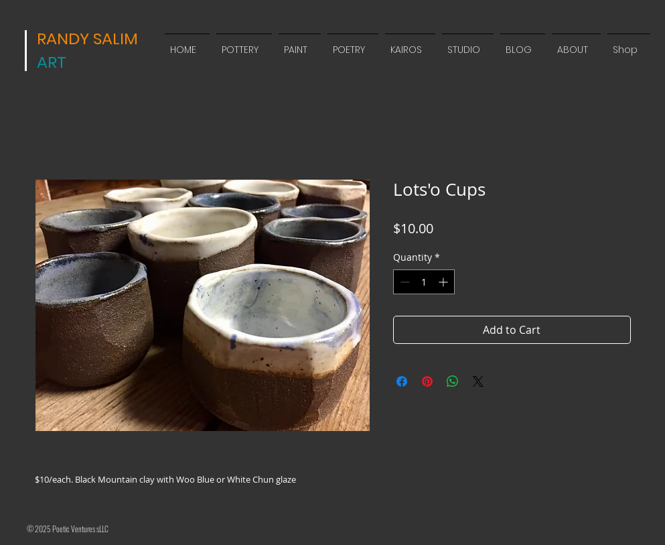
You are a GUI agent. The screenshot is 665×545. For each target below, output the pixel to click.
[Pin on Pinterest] (427, 381)
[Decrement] (403, 282)
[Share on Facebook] (402, 381)
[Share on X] (478, 381)
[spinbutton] (424, 282)
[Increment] (444, 282)
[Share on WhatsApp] (453, 381)
